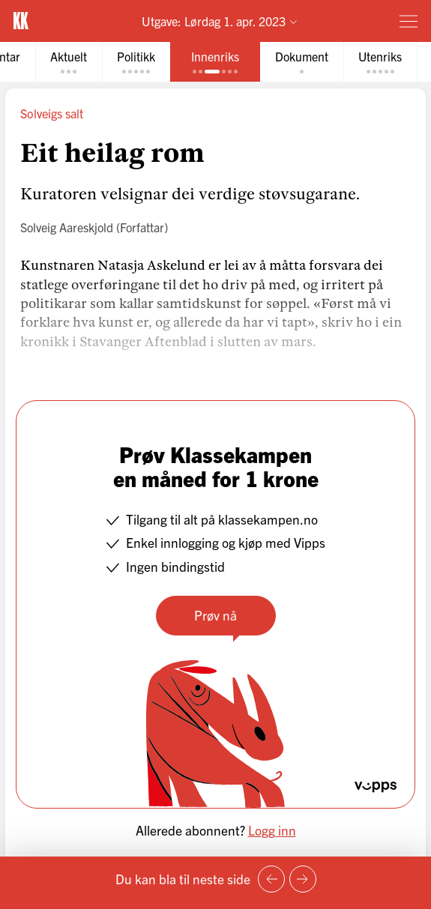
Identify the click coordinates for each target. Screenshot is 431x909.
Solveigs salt (51, 113)
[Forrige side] (271, 879)
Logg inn (272, 830)
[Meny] (409, 21)
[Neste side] (302, 879)
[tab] (68, 62)
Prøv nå (215, 615)
